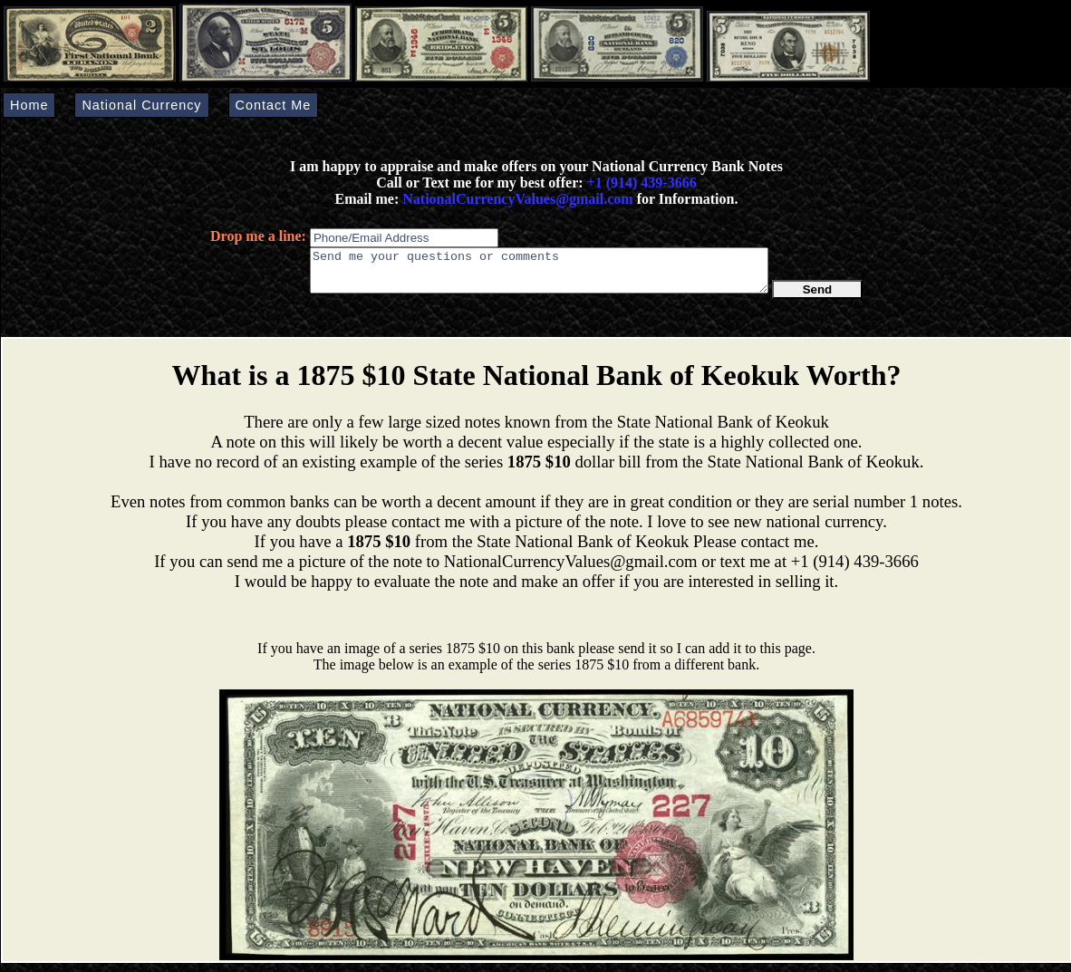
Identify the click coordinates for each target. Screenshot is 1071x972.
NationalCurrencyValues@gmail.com (515, 199)
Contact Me (274, 105)
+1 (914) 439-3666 (642, 182)
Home (29, 105)
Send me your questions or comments (539, 274)
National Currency (141, 105)
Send (818, 297)
